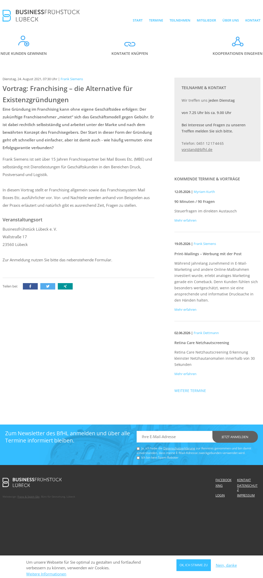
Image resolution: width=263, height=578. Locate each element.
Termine (156, 20)
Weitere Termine (190, 390)
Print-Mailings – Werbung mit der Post (208, 253)
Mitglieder (206, 20)
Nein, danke (226, 567)
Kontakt (252, 20)
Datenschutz (247, 487)
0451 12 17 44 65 (210, 143)
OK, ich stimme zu (194, 566)
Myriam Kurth (204, 191)
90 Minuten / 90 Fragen (194, 201)
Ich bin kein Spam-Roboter (160, 457)
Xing (219, 485)
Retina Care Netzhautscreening (201, 342)
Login (220, 495)
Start (138, 20)
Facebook (223, 480)
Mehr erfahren (185, 220)
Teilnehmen (180, 20)
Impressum (246, 495)
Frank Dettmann (206, 333)
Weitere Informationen (46, 575)
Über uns (230, 20)
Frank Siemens (205, 243)
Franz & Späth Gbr (28, 496)
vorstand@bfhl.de (197, 149)
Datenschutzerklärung (179, 448)
